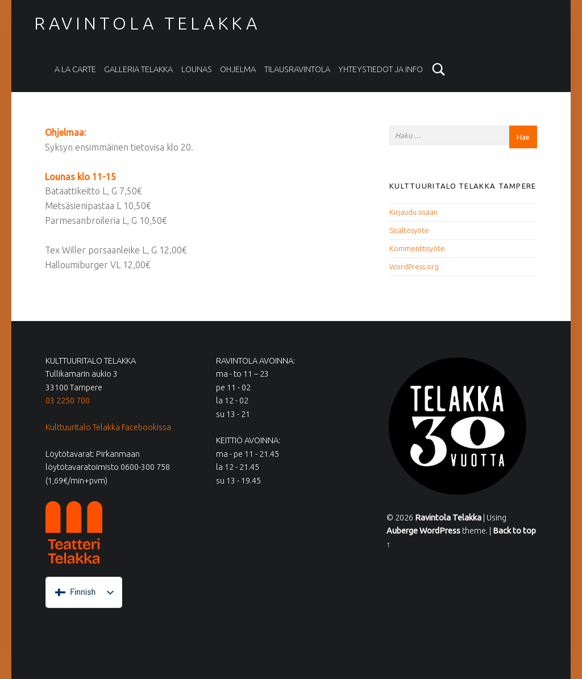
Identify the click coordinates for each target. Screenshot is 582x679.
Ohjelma (238, 69)
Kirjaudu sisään (413, 212)
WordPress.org (414, 266)
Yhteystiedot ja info (380, 69)
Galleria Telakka (138, 69)
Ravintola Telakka (147, 23)
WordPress (439, 530)
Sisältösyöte (409, 230)
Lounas (196, 69)
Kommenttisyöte (417, 248)
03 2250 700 (67, 400)
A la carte (75, 69)
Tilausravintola (297, 69)
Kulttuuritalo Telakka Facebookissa (108, 427)
